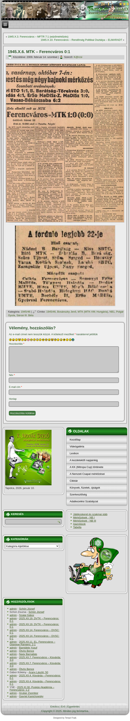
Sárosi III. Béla (25, 315)
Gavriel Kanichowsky (31, 696)
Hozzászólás (16, 343)
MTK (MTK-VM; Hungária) (93, 311)
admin (13, 608)
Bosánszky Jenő (66, 311)
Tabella (77, 527)
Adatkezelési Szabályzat (84, 501)
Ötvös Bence (26, 650)
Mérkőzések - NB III (84, 520)
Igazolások (79, 523)
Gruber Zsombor (28, 693)
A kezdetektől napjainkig (84, 460)
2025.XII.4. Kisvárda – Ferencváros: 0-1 (35, 677)
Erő (63, 706)
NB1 (112, 311)
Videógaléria (77, 446)
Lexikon (74, 453)
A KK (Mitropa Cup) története (86, 467)
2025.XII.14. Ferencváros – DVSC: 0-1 (34, 631)
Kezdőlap (75, 439)
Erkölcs (54, 706)
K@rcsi (78, 57)
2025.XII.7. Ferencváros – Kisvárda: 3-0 (35, 658)
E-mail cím (15, 387)
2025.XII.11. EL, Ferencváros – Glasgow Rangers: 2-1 (32, 643)
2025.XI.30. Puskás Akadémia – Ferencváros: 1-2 (32, 688)
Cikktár (74, 480)
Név (12, 375)
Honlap (13, 399)
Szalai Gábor (26, 615)
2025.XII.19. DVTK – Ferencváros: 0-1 (34, 620)
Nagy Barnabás (28, 654)
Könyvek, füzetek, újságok (85, 487)
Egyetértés (73, 706)
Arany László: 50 (38, 672)
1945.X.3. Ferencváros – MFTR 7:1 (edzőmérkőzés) (38, 36)
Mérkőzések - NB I (84, 517)
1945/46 (25, 311)
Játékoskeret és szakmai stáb (90, 514)
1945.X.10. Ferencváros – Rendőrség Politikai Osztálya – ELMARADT (81, 39)
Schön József (27, 608)
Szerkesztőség (78, 494)
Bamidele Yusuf (28, 647)
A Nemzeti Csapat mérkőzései (87, 473)
